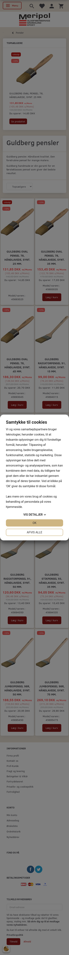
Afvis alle (34, 532)
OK (34, 523)
